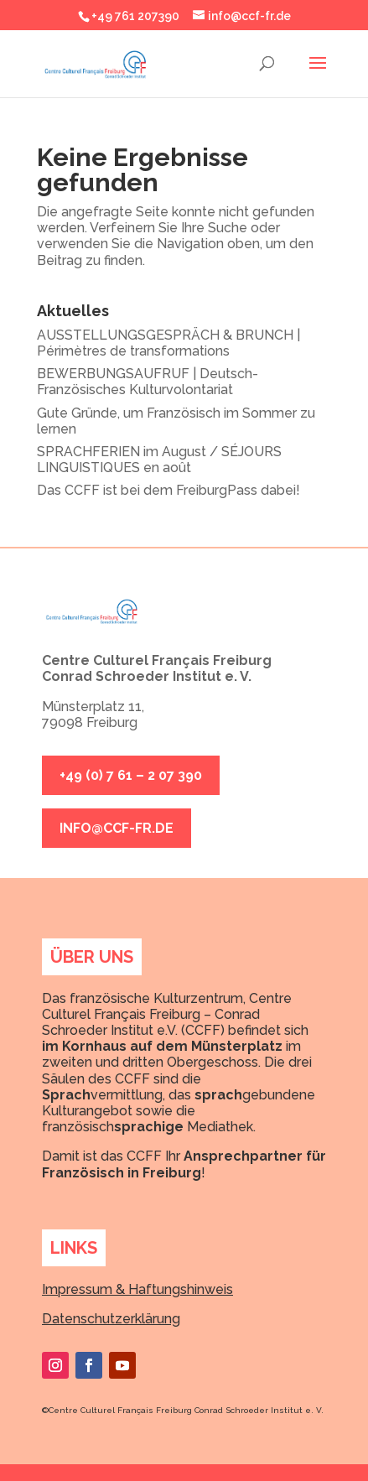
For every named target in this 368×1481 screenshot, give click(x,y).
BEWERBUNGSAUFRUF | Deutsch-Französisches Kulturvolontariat (147, 382)
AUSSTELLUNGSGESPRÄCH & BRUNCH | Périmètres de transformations (168, 343)
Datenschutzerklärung (111, 1319)
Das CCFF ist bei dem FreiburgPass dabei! (168, 490)
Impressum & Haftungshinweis (137, 1289)
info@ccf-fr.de (117, 828)
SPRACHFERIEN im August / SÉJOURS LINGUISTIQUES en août (159, 459)
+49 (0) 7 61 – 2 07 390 (131, 775)
